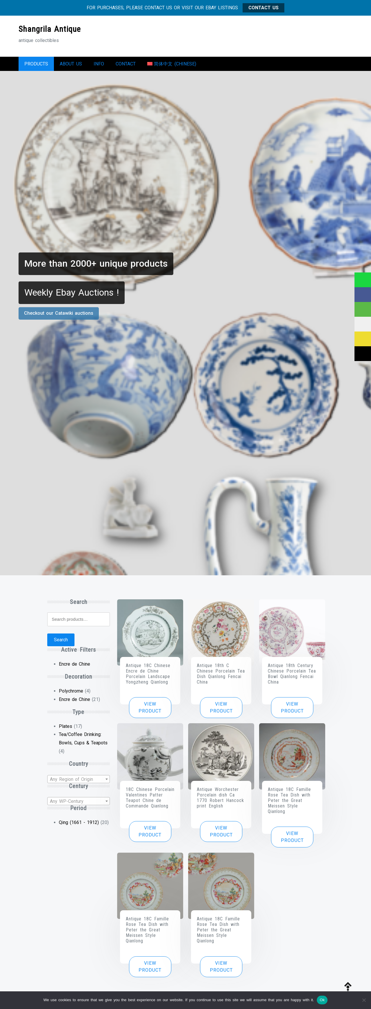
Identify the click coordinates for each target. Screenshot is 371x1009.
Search (61, 642)
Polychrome (71, 694)
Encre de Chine (74, 702)
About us (71, 65)
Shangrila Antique (50, 29)
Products (36, 65)
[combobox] (78, 782)
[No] (364, 1000)
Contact (126, 65)
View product (150, 710)
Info (99, 65)
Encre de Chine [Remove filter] (74, 667)
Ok (322, 1000)
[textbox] (79, 782)
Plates (65, 729)
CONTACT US (263, 7)
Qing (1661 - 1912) (79, 825)
